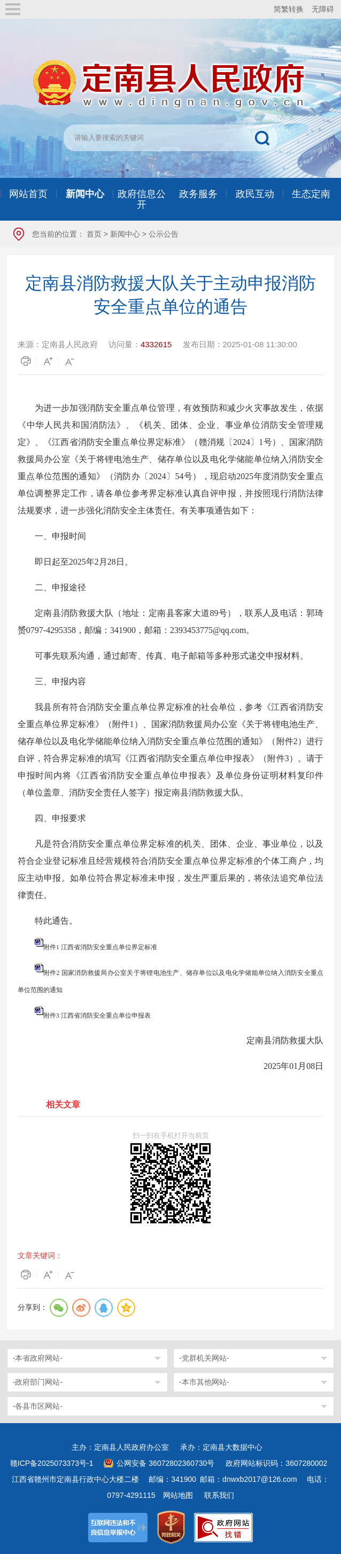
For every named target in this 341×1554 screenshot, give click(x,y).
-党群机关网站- (204, 1358)
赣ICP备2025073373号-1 (52, 1463)
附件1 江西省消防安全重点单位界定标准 (100, 947)
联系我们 (219, 1495)
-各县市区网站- (38, 1406)
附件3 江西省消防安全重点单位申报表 (97, 1015)
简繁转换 (289, 9)
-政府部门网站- (38, 1382)
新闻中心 (125, 234)
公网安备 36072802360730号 (165, 1463)
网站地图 (178, 1495)
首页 (94, 234)
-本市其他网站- (204, 1382)
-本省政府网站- (38, 1358)
